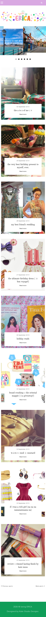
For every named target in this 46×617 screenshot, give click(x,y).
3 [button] (22, 59)
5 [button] (27, 59)
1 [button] (16, 59)
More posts (40, 586)
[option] (13, 42)
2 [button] (19, 59)
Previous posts (7, 586)
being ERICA (26, 607)
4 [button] (25, 59)
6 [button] (30, 59)
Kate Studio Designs (29, 611)
